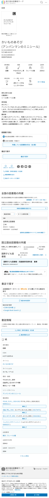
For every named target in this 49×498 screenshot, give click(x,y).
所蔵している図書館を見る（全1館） (24, 145)
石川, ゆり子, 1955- (9, 416)
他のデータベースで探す (11, 178)
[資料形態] (24, 214)
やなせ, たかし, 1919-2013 (12, 401)
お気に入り (5, 166)
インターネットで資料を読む (10, 476)
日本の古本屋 (9, 307)
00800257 (6, 424)
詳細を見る (17, 490)
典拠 (24, 406)
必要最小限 (13, 495)
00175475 (36, 410)
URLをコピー (12, 166)
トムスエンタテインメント (12, 422)
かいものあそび (8, 364)
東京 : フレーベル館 (9, 435)
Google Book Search (12, 310)
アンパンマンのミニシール (12, 393)
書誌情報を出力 (8, 175)
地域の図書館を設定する (32, 208)
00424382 (36, 416)
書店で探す (24, 156)
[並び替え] (9, 214)
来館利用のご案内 (40, 255)
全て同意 (36, 495)
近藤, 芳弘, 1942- (8, 410)
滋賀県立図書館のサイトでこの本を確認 (33, 232)
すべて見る (41, 82)
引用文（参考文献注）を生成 (12, 171)
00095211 (6, 404)
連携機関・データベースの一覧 (36, 200)
